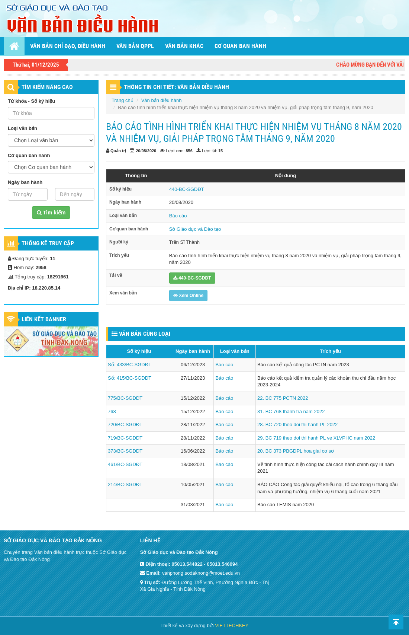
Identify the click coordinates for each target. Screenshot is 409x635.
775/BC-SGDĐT (125, 398)
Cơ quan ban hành (240, 46)
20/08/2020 (146, 151)
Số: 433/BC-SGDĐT (129, 364)
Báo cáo (178, 215)
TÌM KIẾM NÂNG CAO (47, 86)
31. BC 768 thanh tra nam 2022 (291, 411)
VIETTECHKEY (231, 625)
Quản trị (118, 151)
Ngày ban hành (25, 182)
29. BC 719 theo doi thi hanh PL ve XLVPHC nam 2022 (316, 438)
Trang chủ (122, 100)
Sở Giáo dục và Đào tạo (195, 229)
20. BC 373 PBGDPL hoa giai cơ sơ (295, 451)
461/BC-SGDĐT (125, 464)
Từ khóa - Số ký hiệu (31, 101)
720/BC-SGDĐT (125, 424)
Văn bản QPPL (135, 46)
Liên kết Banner (44, 319)
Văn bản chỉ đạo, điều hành (67, 46)
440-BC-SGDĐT (186, 189)
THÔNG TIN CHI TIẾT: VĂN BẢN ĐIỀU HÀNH (176, 86)
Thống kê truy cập (48, 243)
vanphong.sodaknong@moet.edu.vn (201, 573)
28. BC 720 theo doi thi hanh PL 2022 (297, 424)
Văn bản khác (184, 46)
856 (189, 151)
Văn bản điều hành (161, 100)
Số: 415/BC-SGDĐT (129, 378)
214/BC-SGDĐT (125, 484)
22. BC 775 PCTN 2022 (282, 398)
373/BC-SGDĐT (125, 451)
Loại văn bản (22, 128)
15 (220, 151)
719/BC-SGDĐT (125, 438)
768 (112, 411)
